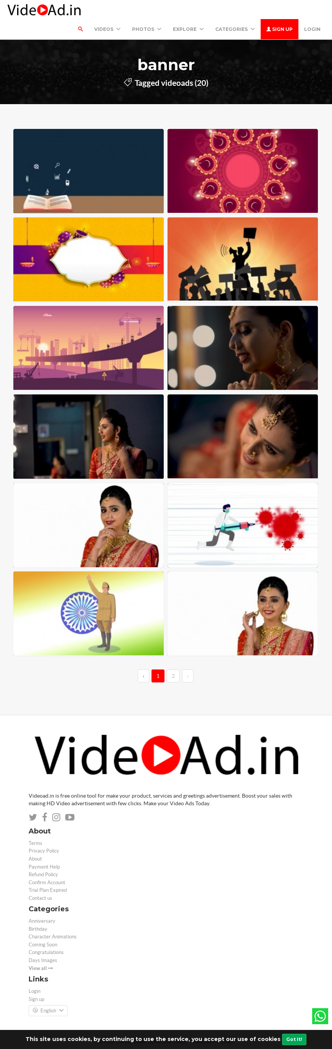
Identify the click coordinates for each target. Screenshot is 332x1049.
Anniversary (42, 921)
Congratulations (46, 952)
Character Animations (53, 937)
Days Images (43, 960)
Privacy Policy (44, 851)
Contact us (40, 898)
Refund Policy (43, 874)
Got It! (294, 1039)
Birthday (38, 929)
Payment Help (44, 867)
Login (312, 29)
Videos (107, 29)
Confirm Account (47, 882)
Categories (235, 29)
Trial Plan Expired (48, 890)
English (48, 1011)
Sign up (279, 29)
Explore (188, 29)
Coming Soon (43, 945)
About (35, 859)
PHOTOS (146, 29)
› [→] (188, 676)
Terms (35, 843)
